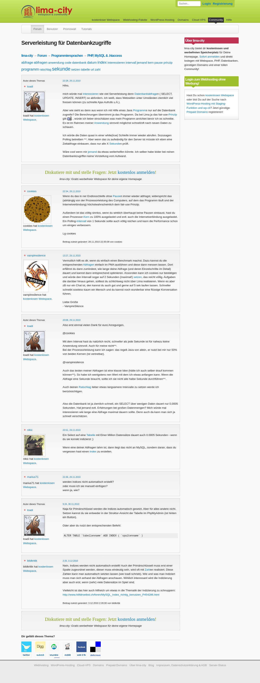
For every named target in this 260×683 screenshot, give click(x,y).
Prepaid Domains (197, 111)
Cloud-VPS (199, 19)
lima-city (27, 55)
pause (158, 62)
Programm (139, 110)
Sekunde (114, 143)
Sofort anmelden (209, 56)
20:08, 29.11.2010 (72, 320)
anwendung (56, 62)
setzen (75, 69)
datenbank (79, 62)
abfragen (40, 62)
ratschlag (45, 69)
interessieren (116, 62)
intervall (131, 62)
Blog (151, 665)
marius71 (33, 476)
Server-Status (217, 665)
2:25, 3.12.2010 (70, 561)
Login (207, 3)
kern (151, 62)
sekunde (61, 69)
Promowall (69, 29)
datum (92, 62)
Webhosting (41, 665)
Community (216, 19)
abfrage (27, 62)
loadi (30, 86)
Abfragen (88, 264)
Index (93, 451)
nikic (30, 429)
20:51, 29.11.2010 (72, 430)
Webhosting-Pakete (135, 19)
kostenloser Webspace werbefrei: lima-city (62, 11)
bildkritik (32, 561)
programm (30, 69)
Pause (117, 196)
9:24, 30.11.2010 (71, 504)
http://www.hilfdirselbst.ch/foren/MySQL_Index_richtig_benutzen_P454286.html (111, 595)
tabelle (85, 69)
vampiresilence (36, 255)
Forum (37, 29)
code (68, 62)
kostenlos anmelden (136, 172)
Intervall (81, 221)
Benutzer (52, 29)
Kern (86, 216)
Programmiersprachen (67, 55)
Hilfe (229, 19)
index (102, 62)
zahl (98, 69)
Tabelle (90, 435)
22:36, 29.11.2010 (72, 477)
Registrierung (223, 3)
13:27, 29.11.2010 (72, 255)
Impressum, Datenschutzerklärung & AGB (181, 665)
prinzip (168, 62)
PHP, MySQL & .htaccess (104, 55)
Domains (183, 19)
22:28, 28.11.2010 (72, 81)
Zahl (147, 570)
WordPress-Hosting (162, 19)
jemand (142, 62)
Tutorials (86, 29)
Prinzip (173, 114)
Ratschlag (85, 387)
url (92, 69)
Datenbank (141, 93)
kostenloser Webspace (106, 19)
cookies (32, 191)
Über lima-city (137, 665)
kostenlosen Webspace (37, 298)
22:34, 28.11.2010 (72, 191)
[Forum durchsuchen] (189, 3)
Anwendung (101, 122)
